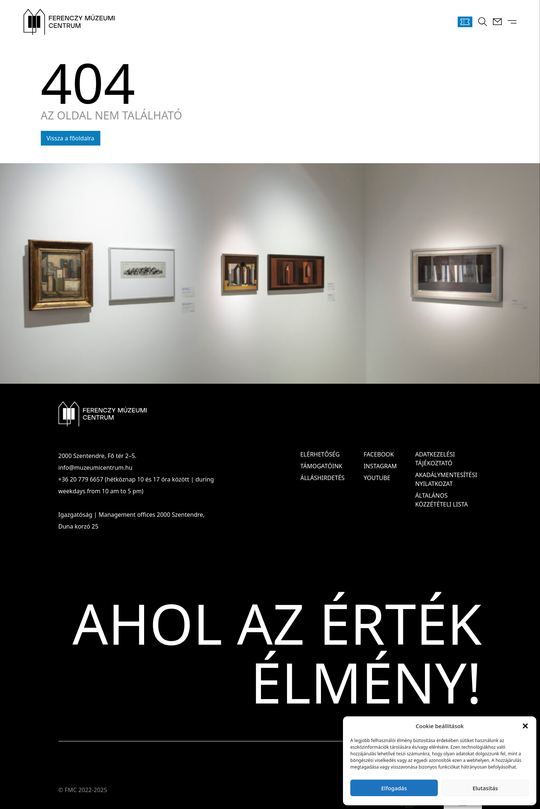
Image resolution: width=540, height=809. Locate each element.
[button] (525, 726)
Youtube (377, 478)
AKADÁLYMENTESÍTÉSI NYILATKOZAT (446, 479)
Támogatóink (321, 466)
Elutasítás (485, 788)
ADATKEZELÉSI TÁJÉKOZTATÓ (435, 458)
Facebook (379, 454)
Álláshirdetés (322, 478)
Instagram (380, 466)
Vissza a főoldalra (70, 138)
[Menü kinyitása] (512, 22)
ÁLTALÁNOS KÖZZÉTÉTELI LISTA (441, 499)
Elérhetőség (320, 454)
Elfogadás (394, 788)
